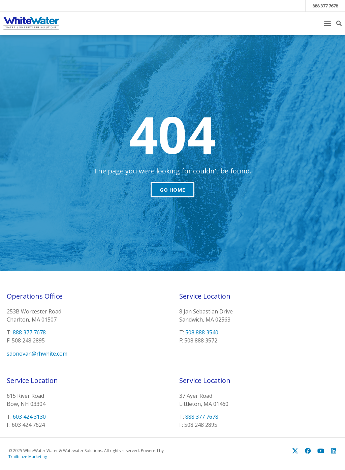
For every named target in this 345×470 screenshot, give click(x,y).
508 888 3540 (201, 332)
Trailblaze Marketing (27, 457)
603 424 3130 (29, 416)
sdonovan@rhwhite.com (37, 353)
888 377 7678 (325, 6)
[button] (327, 23)
